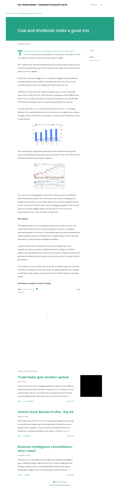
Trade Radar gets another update (43, 377)
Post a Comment (28, 401)
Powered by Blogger (60, 482)
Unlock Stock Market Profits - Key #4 (45, 412)
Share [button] (91, 50)
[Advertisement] (46, 349)
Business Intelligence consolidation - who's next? (46, 449)
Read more (70, 401)
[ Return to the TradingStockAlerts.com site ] (24, 13)
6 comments (27, 436)
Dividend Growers (94, 60)
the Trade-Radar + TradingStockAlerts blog (42, 4)
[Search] (94, 5)
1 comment (26, 475)
